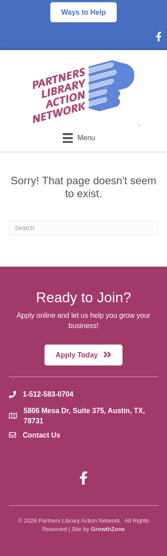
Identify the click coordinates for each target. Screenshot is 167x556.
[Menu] (79, 138)
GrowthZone (108, 529)
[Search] (83, 227)
